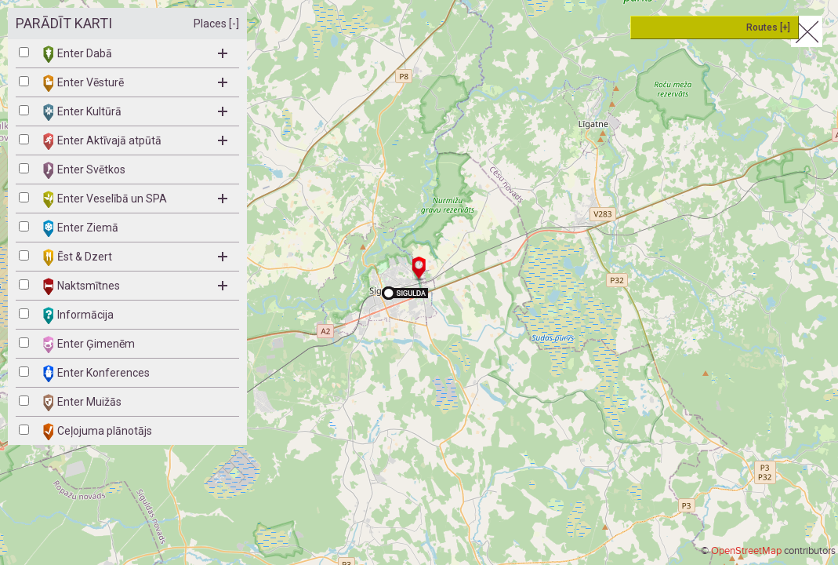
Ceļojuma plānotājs (97, 431)
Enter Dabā (135, 54)
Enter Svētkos (84, 170)
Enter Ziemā (80, 228)
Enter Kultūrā (135, 112)
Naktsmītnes (135, 286)
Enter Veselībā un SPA (135, 199)
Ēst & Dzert (135, 257)
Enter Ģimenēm (89, 344)
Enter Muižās (82, 402)
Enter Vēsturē (135, 83)
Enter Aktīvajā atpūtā (135, 141)
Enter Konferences (96, 373)
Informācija (78, 315)
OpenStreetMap (746, 551)
